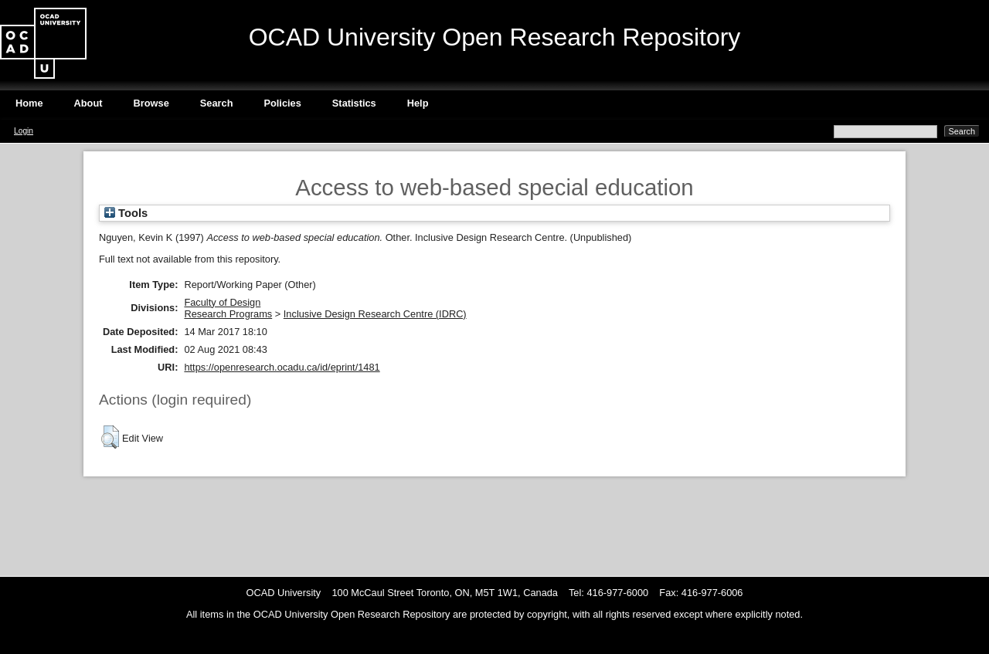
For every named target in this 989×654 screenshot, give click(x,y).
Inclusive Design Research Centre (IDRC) (375, 314)
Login (23, 131)
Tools (126, 213)
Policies (282, 103)
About (88, 103)
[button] (110, 437)
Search (216, 103)
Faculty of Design (222, 302)
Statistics (354, 103)
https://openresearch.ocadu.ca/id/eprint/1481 (281, 367)
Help (418, 103)
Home (29, 103)
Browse (151, 103)
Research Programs (228, 314)
